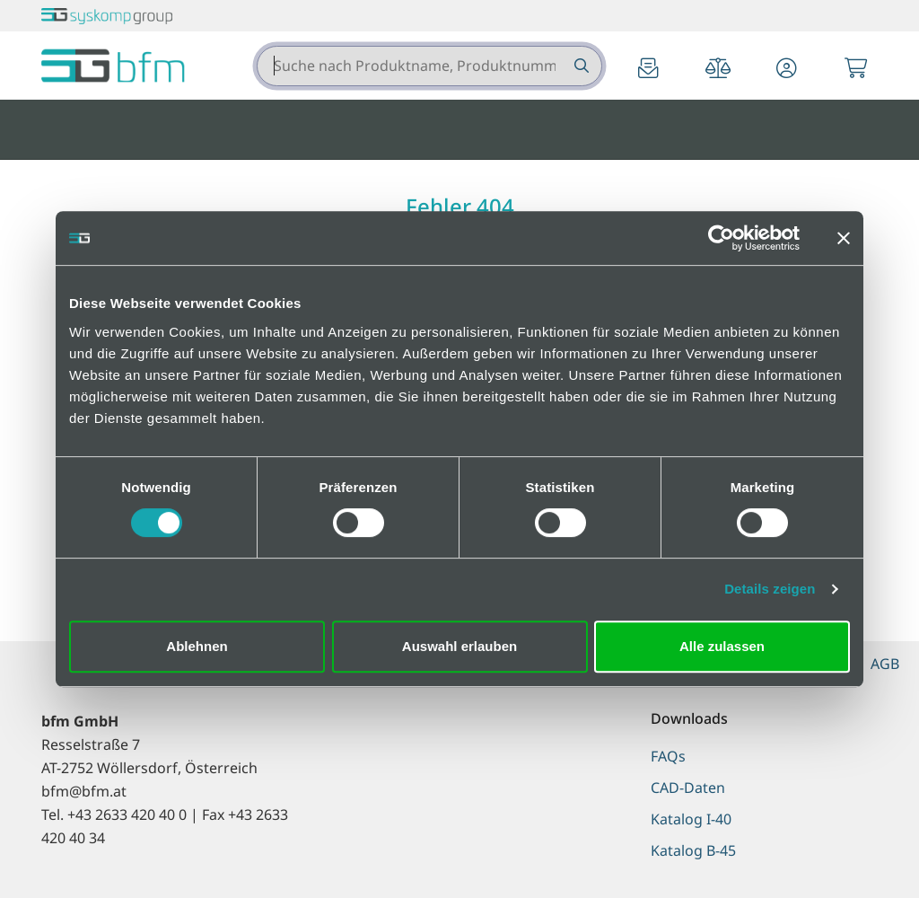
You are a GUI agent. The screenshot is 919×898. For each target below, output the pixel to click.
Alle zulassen (722, 646)
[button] (787, 69)
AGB (885, 664)
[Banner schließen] (843, 238)
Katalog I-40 (691, 819)
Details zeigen (769, 588)
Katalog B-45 (693, 850)
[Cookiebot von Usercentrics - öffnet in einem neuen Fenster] (721, 237)
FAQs (668, 756)
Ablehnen (196, 646)
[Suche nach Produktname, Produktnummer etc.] (580, 66)
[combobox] (429, 66)
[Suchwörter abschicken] (580, 66)
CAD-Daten (688, 787)
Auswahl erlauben (459, 646)
